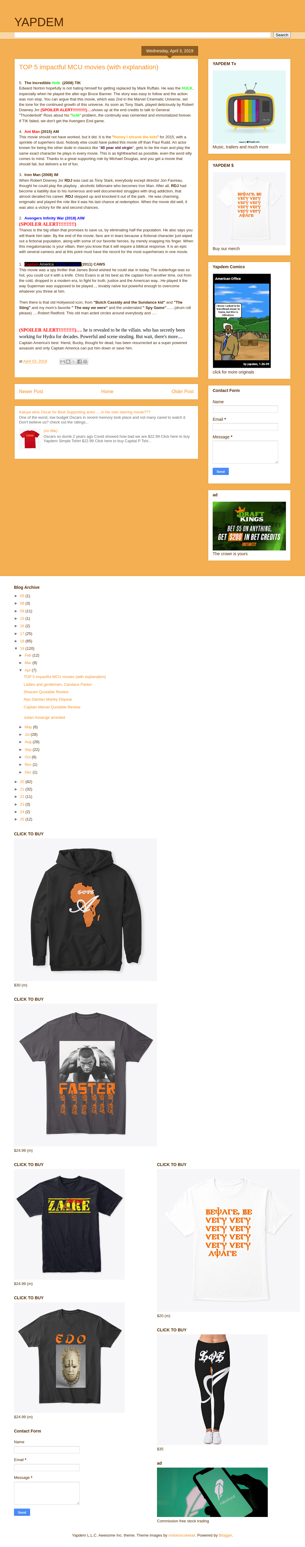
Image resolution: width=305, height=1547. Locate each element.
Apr (28, 670)
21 (22, 789)
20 (22, 781)
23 (22, 804)
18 (22, 641)
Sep (29, 749)
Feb (28, 655)
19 (22, 648)
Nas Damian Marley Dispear (48, 699)
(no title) (50, 431)
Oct (28, 757)
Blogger (225, 1535)
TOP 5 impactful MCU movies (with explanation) (65, 676)
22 (22, 796)
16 (22, 626)
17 (22, 633)
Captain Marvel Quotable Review (52, 707)
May (29, 727)
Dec (29, 772)
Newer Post (31, 391)
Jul (28, 734)
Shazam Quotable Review (46, 692)
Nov (29, 764)
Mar (28, 662)
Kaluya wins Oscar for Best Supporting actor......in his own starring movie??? (84, 412)
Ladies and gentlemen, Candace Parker (58, 684)
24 (22, 811)
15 (22, 618)
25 (22, 819)
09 (22, 611)
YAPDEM (39, 22)
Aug (29, 742)
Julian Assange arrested (44, 717)
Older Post (183, 391)
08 (22, 603)
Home (107, 391)
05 (22, 596)
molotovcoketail (181, 1535)
